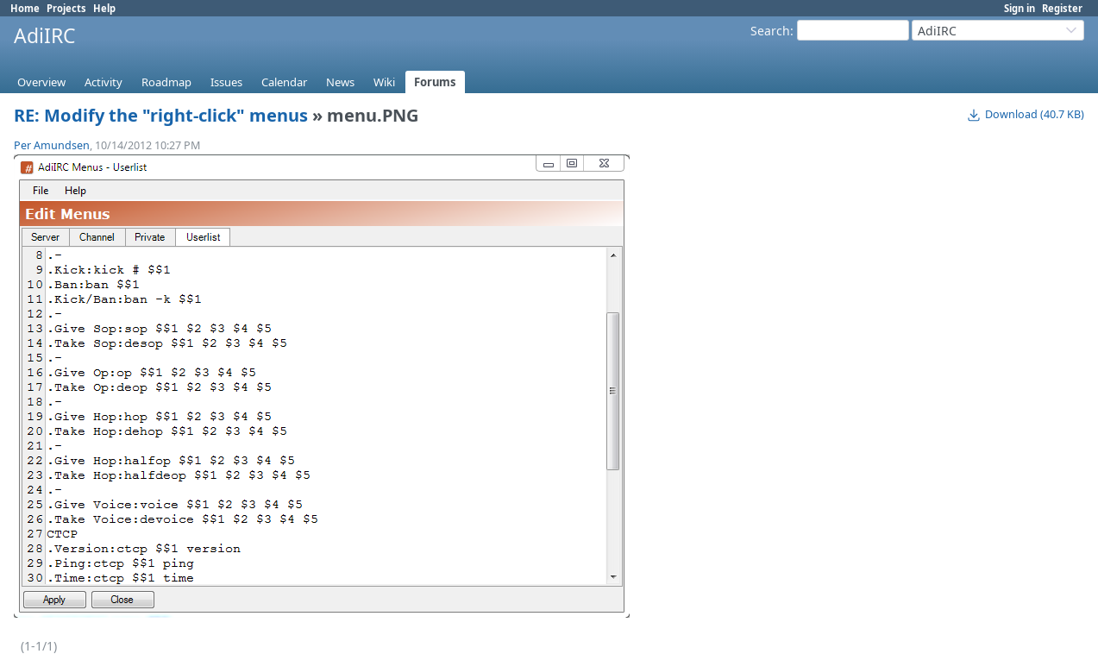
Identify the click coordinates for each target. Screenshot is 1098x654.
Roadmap (166, 82)
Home (25, 8)
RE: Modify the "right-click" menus (161, 115)
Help (104, 8)
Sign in (1019, 8)
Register (1062, 8)
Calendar (284, 82)
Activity (103, 82)
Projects (66, 8)
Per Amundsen (52, 145)
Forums (435, 82)
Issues (226, 82)
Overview (41, 82)
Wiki (384, 82)
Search (770, 30)
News (340, 82)
